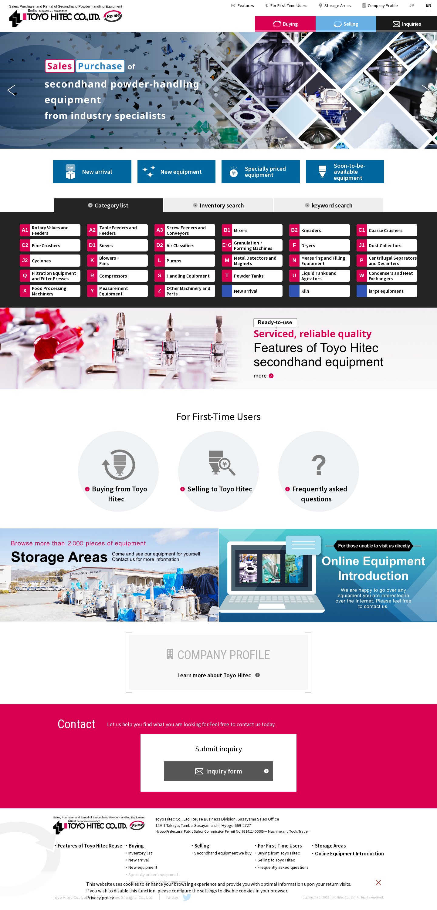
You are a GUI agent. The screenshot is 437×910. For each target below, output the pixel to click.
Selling (202, 845)
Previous (11, 90)
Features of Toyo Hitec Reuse (90, 845)
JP (411, 5)
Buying (136, 845)
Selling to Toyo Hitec (276, 860)
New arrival (97, 171)
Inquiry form (224, 771)
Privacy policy (100, 898)
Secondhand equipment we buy (223, 853)
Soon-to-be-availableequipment (349, 171)
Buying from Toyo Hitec (279, 853)
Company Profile (383, 5)
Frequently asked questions (283, 867)
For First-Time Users (288, 5)
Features (246, 5)
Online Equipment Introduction (349, 853)
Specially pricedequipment (265, 171)
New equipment (181, 171)
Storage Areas (337, 5)
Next (425, 90)
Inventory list (140, 853)
